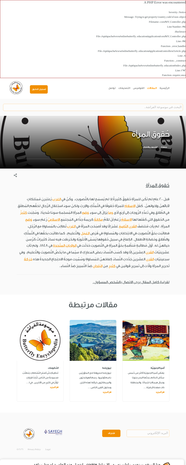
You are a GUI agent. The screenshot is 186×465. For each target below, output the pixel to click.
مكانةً (98, 219)
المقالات (152, 88)
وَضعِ (28, 219)
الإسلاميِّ (54, 219)
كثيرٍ (112, 266)
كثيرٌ (23, 213)
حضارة (164, 147)
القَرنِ (133, 226)
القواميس (138, 88)
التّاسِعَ (123, 226)
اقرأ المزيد (160, 392)
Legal (47, 449)
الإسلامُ (130, 206)
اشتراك (111, 433)
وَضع (85, 213)
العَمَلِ (85, 233)
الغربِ (56, 199)
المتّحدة (59, 245)
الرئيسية (164, 88)
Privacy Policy (34, 449)
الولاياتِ (71, 245)
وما (110, 213)
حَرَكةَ (28, 259)
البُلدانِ (97, 266)
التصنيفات (124, 88)
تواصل (112, 88)
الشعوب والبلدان (150, 147)
